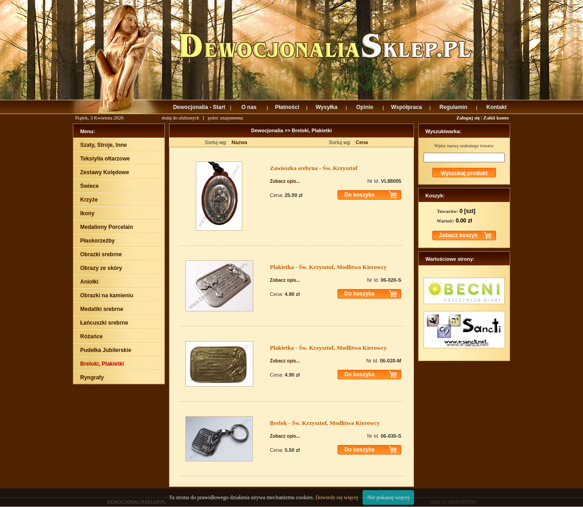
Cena (362, 142)
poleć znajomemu (225, 117)
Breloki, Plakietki (312, 130)
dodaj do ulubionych (180, 117)
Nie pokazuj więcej (388, 497)
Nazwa (239, 142)
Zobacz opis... (285, 181)
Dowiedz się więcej (336, 497)
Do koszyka (359, 194)
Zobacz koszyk (458, 235)
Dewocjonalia (267, 130)
